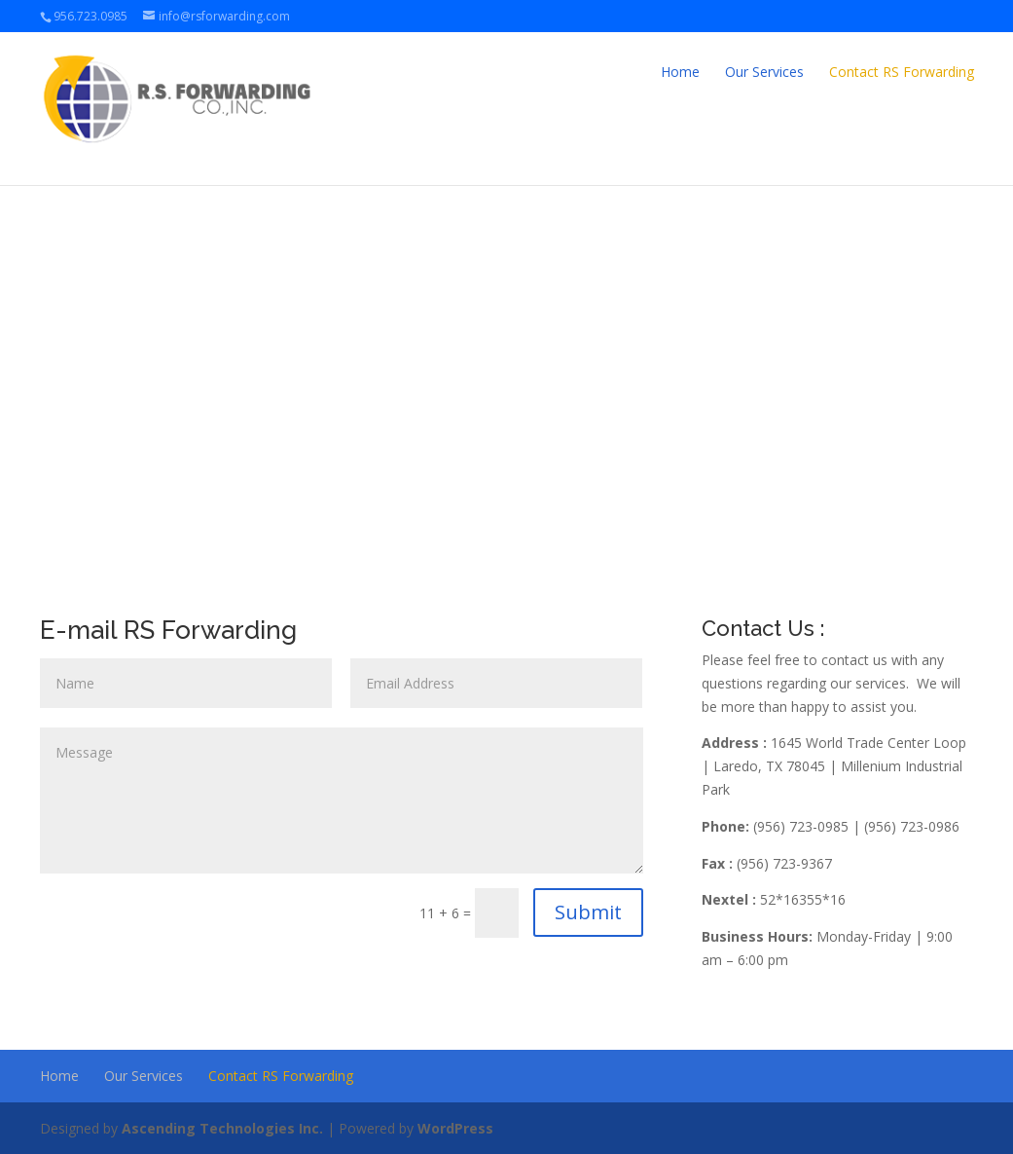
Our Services (764, 71)
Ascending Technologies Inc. (222, 1128)
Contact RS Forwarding (901, 71)
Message (341, 800)
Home (680, 71)
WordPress (455, 1128)
